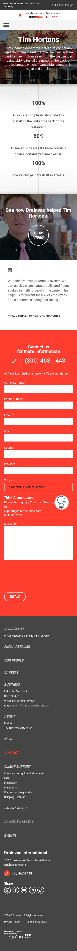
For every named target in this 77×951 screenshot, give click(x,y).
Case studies (11, 696)
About (9, 716)
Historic (8, 723)
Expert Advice (16, 808)
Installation (10, 782)
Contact (11, 752)
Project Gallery (18, 821)
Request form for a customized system (26, 705)
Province (9, 464)
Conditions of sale (36, 922)
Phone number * (14, 399)
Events (10, 835)
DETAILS (8, 7)
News (8, 739)
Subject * (9, 480)
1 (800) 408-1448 (42, 361)
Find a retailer (17, 646)
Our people (13, 660)
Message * (10, 523)
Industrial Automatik (16, 691)
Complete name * (15, 382)
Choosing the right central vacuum (24, 773)
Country (9, 447)
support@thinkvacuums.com (22, 511)
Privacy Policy (12, 922)
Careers (11, 672)
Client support (17, 766)
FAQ (6, 778)
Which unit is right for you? (19, 700)
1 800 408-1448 (60, 5)
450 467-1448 (22, 873)
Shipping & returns (14, 797)
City (6, 431)
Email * (8, 415)
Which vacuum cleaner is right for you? (26, 635)
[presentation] (35, 576)
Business (12, 684)
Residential (14, 629)
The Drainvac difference (18, 728)
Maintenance (11, 787)
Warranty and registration (18, 792)
